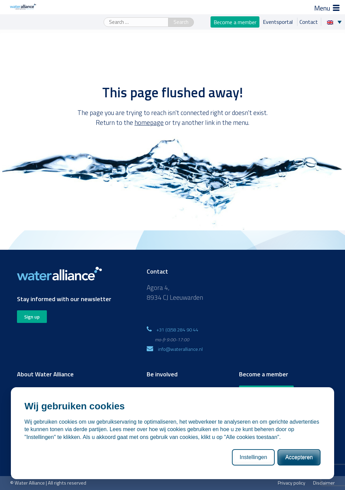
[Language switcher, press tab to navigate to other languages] (336, 22)
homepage (149, 122)
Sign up (32, 316)
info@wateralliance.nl (180, 349)
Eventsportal (278, 22)
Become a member (235, 22)
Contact (308, 22)
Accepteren (299, 457)
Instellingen (253, 457)
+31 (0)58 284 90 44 (177, 329)
